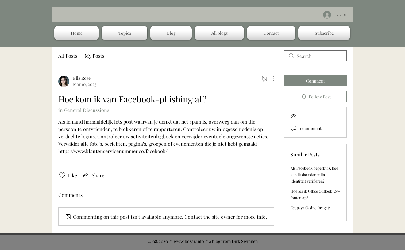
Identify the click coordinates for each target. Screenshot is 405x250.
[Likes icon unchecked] (62, 175)
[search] (315, 55)
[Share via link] (93, 175)
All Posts (67, 55)
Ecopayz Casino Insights (310, 207)
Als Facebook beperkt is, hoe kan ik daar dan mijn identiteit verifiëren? (314, 174)
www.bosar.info (189, 241)
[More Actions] (270, 79)
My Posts (94, 55)
